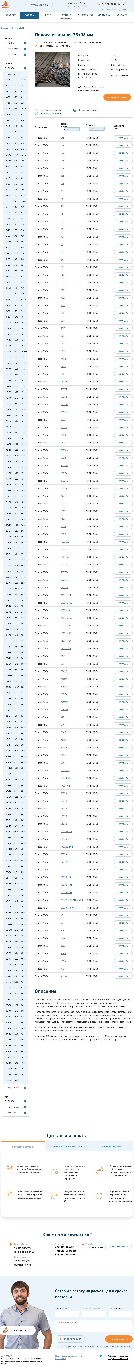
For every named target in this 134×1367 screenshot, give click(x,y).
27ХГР (64, 427)
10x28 (23, 323)
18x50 (15, 508)
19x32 (15, 513)
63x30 (23, 930)
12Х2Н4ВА (66, 625)
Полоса (29, 15)
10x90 (23, 346)
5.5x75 (8, 155)
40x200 (16, 768)
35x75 (23, 698)
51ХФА (64, 480)
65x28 (15, 947)
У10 (63, 930)
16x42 (23, 461)
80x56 (8, 1017)
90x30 (8, 1045)
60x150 (9, 924)
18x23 (15, 484)
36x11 (8, 722)
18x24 (23, 484)
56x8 (15, 878)
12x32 (8, 392)
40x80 (8, 762)
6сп (62, 183)
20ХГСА (64, 564)
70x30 (15, 964)
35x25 (23, 693)
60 (62, 267)
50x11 (15, 826)
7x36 (15, 213)
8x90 (15, 282)
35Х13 (64, 808)
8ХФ (63, 724)
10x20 (23, 317)
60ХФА (64, 488)
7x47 (15, 218)
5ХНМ (64, 755)
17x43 (23, 473)
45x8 (15, 779)
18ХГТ (64, 381)
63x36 (23, 936)
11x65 (8, 375)
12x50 (15, 403)
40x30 (15, 756)
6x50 (22, 178)
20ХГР (64, 419)
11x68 (15, 375)
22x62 (8, 589)
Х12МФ (64, 976)
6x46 (15, 178)
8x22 (15, 247)
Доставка (104, 15)
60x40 (23, 912)
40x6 (15, 733)
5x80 (8, 143)
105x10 (16, 1074)
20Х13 (64, 793)
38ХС (63, 442)
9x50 (8, 311)
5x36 (22, 120)
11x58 (15, 369)
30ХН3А (65, 557)
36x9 (15, 716)
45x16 (15, 791)
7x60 (15, 224)
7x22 (8, 207)
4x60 (8, 103)
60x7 (22, 895)
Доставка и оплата (87, 110)
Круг (48, 15)
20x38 (23, 536)
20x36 (15, 536)
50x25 (23, 831)
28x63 (15, 641)
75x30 (23, 982)
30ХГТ (64, 397)
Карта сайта (60, 1359)
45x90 (8, 814)
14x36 (23, 427)
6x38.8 (15, 172)
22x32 (8, 571)
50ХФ (63, 534)
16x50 (15, 467)
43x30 (8, 774)
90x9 (22, 1034)
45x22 (15, 797)
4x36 (22, 85)
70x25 (23, 959)
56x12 (23, 884)
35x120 (16, 704)
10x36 (8, 334)
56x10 (8, 884)
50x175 (9, 855)
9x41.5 (23, 299)
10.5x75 (9, 357)
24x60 (8, 594)
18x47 (8, 508)
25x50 (23, 612)
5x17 (8, 114)
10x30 (8, 328)
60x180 (16, 924)
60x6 (15, 895)
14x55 (15, 438)
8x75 (22, 276)
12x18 (8, 380)
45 (62, 244)
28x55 (8, 641)
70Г (63, 663)
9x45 (15, 305)
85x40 (8, 1028)
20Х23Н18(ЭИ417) (70, 907)
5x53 (15, 132)
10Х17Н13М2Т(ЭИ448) (72, 900)
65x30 (23, 947)
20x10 (23, 519)
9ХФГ (63, 732)
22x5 (22, 548)
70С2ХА (64, 709)
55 (62, 259)
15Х (63, 275)
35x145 (23, 704)
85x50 (23, 1028)
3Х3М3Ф (65, 770)
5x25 (15, 114)
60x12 (15, 901)
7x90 (15, 236)
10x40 (15, 334)
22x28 (15, 565)
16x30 (23, 456)
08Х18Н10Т (66, 884)
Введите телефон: (94, 1312)
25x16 (15, 606)
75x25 (8, 982)
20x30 (8, 536)
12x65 (15, 409)
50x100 (9, 849)
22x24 (15, 560)
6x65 (22, 184)
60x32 (8, 912)
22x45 (8, 583)
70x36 (8, 970)
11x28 (23, 357)
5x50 (8, 132)
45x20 (8, 797)
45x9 (22, 779)
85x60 (15, 1034)
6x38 (22, 166)
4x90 (8, 85)
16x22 (23, 450)
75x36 (16, 988)
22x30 (23, 565)
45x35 (8, 808)
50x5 (15, 814)
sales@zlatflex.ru (77, 3)
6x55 (8, 184)
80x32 (15, 1005)
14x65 (8, 444)
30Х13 (64, 801)
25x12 (23, 600)
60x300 (9, 930)
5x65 (8, 137)
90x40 (8, 1051)
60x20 (8, 907)
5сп (62, 175)
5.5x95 (8, 161)
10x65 (23, 340)
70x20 (15, 936)
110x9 (8, 1080)
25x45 (15, 612)
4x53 (15, 97)
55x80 (8, 872)
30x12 (15, 652)
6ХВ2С (64, 740)
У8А (63, 945)
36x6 (15, 710)
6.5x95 (15, 201)
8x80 (8, 282)
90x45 (15, 1051)
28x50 (23, 635)
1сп (62, 145)
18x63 (8, 513)
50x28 (8, 837)
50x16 (15, 831)
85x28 (23, 1017)
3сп (62, 160)
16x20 (15, 450)
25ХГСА (64, 572)
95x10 (8, 1063)
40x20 (23, 750)
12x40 (8, 398)
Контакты (123, 15)
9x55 (15, 311)
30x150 (23, 675)
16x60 (23, 467)
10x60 (15, 340)
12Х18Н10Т (66, 892)
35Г (63, 343)
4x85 (15, 109)
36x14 (23, 722)
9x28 (15, 294)
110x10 (16, 1080)
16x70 (15, 473)
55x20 (23, 860)
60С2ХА (64, 701)
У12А (63, 961)
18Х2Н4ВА (66, 633)
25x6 (22, 594)
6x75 (15, 189)
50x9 (22, 820)
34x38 (23, 687)
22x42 (23, 577)
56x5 (15, 872)
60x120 (23, 918)
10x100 (16, 351)
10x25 (15, 323)
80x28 (23, 999)
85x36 (23, 1022)
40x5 (8, 733)
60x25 (15, 907)
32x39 (8, 681)
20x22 (15, 525)
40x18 (15, 750)
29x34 (23, 641)
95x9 (22, 1057)
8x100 (23, 282)
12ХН (63, 496)
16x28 (15, 456)
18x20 (15, 479)
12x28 (15, 386)
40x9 (15, 739)
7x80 (22, 230)
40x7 (22, 733)
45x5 (15, 774)
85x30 (8, 1022)
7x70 (8, 230)
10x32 (15, 328)
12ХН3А (65, 541)
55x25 (15, 860)
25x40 (23, 606)
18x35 (15, 496)
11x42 (23, 363)
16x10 (23, 444)
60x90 (15, 918)
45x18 (23, 791)
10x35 (23, 328)
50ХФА (64, 473)
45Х (63, 305)
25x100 (16, 623)
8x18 (22, 242)
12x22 (23, 380)
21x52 (15, 548)
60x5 (8, 895)
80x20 (23, 993)
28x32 (15, 629)
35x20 (15, 693)
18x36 (23, 496)
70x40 (15, 970)
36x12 (15, 722)
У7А (63, 938)
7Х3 (63, 717)
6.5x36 (8, 201)
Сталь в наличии (66, 17)
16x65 (8, 473)
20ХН (63, 503)
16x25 (8, 456)
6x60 (15, 184)
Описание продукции (51, 110)
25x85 (8, 623)
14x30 (8, 427)
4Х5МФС (65, 747)
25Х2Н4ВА (66, 640)
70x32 (23, 964)
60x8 (8, 901)
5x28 (8, 120)
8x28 (15, 253)
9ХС (63, 762)
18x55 (23, 508)
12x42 (15, 398)
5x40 (8, 126)
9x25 (8, 294)
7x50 (22, 218)
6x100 (23, 195)
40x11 (8, 745)
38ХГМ (64, 412)
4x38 (8, 91)
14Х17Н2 (65, 862)
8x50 (8, 270)
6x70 (8, 189)
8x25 (22, 247)
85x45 (15, 1028)
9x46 (22, 305)
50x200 (16, 855)
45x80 (23, 808)
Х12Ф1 (64, 968)
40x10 (23, 739)
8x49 (22, 265)
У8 (62, 923)
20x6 (8, 519)
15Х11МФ (65, 785)
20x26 (15, 531)
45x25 (23, 797)
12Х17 (64, 869)
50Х (63, 313)
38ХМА (64, 450)
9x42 (8, 305)
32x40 (15, 681)
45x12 (23, 785)
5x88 (22, 143)
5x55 (22, 132)
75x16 (8, 976)
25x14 (8, 606)
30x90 (23, 670)
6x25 (15, 161)
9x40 (15, 299)
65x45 (8, 959)
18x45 (23, 502)
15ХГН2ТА (66, 595)
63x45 (15, 941)
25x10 (15, 600)
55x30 (15, 866)
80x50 (23, 1011)
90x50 (23, 1051)
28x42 (15, 635)
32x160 (16, 687)
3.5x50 (8, 80)
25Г (63, 328)
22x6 (8, 554)
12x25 (8, 386)
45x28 (8, 803)
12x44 (23, 398)
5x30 (15, 120)
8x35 (15, 259)
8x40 (15, 265)
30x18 (15, 658)
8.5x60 (8, 288)
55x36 (23, 866)
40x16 (8, 750)
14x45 (23, 432)
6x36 (15, 166)
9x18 (15, 288)
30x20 (23, 658)
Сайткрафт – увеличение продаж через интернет (118, 1357)
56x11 (15, 884)
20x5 (22, 513)
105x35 (23, 1074)
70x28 (8, 964)
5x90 (8, 149)
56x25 (15, 889)
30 (62, 221)
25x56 (8, 617)
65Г (63, 656)
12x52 (23, 403)
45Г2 (63, 358)
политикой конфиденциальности (114, 1346)
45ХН (63, 518)
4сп (62, 168)
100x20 (16, 1069)
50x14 (8, 831)
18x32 (8, 496)
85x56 (8, 1034)
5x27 (22, 114)
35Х (63, 290)
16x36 (8, 461)
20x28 (23, 531)
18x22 (8, 484)
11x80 (23, 375)
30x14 (23, 652)
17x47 (8, 479)
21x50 (8, 548)
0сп (62, 137)
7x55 (8, 224)
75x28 (15, 982)
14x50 (8, 438)
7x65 (22, 224)
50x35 (8, 843)
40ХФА (64, 465)
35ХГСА (64, 587)
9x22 (22, 288)
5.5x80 (15, 155)
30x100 (9, 675)
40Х (63, 297)
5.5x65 (23, 149)
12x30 (23, 386)
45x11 (15, 785)
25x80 (23, 617)
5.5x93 (23, 155)
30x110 (16, 675)
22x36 (23, 571)
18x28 (15, 490)
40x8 (8, 739)
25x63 (15, 617)
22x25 (23, 560)
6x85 (8, 195)
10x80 (15, 346)
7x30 (8, 213)
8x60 (22, 270)
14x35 (15, 427)
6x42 (8, 178)
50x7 (8, 820)
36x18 (15, 727)
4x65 (15, 103)
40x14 (23, 745)
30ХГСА (64, 579)
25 (62, 214)
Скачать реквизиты (118, 1246)
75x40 (23, 988)
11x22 (15, 357)
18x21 (23, 479)
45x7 (8, 779)
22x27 (8, 565)
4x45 (22, 91)
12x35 (15, 392)
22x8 (15, 554)
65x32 (8, 953)
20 (62, 206)
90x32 (15, 1045)
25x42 (8, 612)
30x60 (15, 670)
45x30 (15, 803)
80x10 (15, 993)
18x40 (8, 502)
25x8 (8, 600)
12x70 (23, 409)
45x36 (15, 808)
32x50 (8, 687)
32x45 (23, 681)
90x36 (23, 1045)
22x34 (15, 571)
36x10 (23, 716)
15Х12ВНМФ (67, 846)
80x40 (8, 1011)
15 (62, 198)
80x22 (8, 999)
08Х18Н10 (66, 877)
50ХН (63, 526)
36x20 (23, 727)
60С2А (64, 679)
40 (62, 236)
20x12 (8, 525)
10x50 (8, 340)
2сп (62, 153)
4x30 (15, 85)
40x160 (9, 768)
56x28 (23, 889)
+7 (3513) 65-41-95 (65, 1254)
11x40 (15, 363)
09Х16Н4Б (66, 839)
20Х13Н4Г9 (66, 831)
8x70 (15, 276)
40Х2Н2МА (66, 610)
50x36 (15, 843)
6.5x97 (23, 201)
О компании (85, 15)
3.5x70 (23, 80)
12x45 (8, 403)
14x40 (8, 432)
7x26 (15, 207)
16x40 (15, 461)
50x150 (16, 849)
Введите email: (121, 1312)
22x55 (23, 583)
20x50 (23, 542)
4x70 (22, 103)
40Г (63, 351)
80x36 (23, 1005)
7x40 (22, 213)
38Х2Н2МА (66, 602)
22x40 (15, 577)
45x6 (22, 774)
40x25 (8, 756)
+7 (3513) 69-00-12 (113, 3)
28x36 (23, 629)
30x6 (15, 646)
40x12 (15, 745)
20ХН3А (65, 549)
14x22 (23, 415)
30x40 (15, 664)
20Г (63, 320)
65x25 (8, 947)
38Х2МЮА (66, 648)
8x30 (22, 253)
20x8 (15, 519)
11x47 (8, 369)
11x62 (23, 369)
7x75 (15, 230)
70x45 (23, 970)
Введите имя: (67, 1312)
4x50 (8, 97)
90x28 (23, 1040)
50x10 (8, 826)
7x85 (8, 236)
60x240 (23, 924)
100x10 (9, 1069)
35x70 (15, 698)
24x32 (23, 589)
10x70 (8, 346)
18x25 (8, 490)
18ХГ (63, 366)
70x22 (15, 959)
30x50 (8, 670)
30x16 (8, 658)
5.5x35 (15, 149)
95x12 (15, 1063)
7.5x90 (15, 242)
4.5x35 (23, 109)
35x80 (8, 704)
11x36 (8, 363)
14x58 (23, 438)
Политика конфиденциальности (69, 1356)
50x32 (23, 837)
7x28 (22, 207)
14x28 (23, 421)
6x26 (22, 161)
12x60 (8, 409)
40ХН (63, 511)
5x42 (15, 126)
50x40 (23, 843)
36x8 (8, 716)
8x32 (8, 259)
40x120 (23, 762)
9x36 (8, 299)
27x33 (8, 629)
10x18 (15, 317)
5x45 (22, 126)
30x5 (8, 646)
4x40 (15, 91)
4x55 (22, 97)
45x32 (23, 803)
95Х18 (64, 823)
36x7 (22, 710)
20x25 (8, 531)
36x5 (8, 710)
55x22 (8, 860)
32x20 (8, 664)
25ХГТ (64, 389)
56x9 (22, 878)
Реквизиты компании (51, 113)
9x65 (8, 317)
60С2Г (64, 686)
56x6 (22, 872)
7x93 (22, 236)
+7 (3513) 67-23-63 (65, 1250)
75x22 (23, 976)
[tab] (23, 1146)
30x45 (23, 664)
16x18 (8, 450)
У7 (62, 915)
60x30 (23, 907)
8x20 (8, 247)
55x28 (8, 866)
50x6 (22, 814)
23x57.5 (16, 589)
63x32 (8, 936)
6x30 (8, 166)
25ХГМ (64, 404)
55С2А (64, 671)
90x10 (8, 1040)
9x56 (22, 311)
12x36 (23, 392)
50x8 (15, 820)
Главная (4, 28)
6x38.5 (8, 172)
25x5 (15, 594)
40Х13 (64, 816)
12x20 (15, 380)
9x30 (22, 294)
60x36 (15, 912)
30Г (63, 336)
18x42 (15, 502)
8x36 (22, 259)
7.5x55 (8, 242)
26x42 (23, 623)
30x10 (8, 652)
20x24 (23, 525)
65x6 (22, 941)
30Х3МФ (65, 457)
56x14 (8, 889)
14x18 (8, 415)
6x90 (15, 195)
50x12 (23, 826)
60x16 (23, 901)
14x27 (15, 421)
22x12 (8, 560)
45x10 (8, 785)
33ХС (63, 435)
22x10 (23, 554)
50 (62, 252)
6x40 (22, 172)
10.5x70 (23, 351)
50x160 (23, 849)
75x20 (15, 976)
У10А (63, 953)
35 (62, 229)
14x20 (15, 415)
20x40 (8, 542)
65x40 (23, 953)
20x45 (15, 542)
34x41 (8, 693)
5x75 (22, 137)
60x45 (15, 930)
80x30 (8, 1005)
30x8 (22, 646)
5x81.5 (15, 143)
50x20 (23, 768)
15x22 (15, 444)
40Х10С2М (66, 778)
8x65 (8, 276)
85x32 (15, 1022)
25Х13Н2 (65, 854)
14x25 (8, 421)
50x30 (15, 837)
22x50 (15, 583)
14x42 (15, 432)
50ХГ (63, 374)
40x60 (23, 756)
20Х (63, 282)
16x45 (8, 467)
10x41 (23, 334)
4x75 (8, 109)
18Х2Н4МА (66, 618)
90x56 (8, 1057)
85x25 (15, 1017)
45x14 (8, 791)
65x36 (15, 953)
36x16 (8, 727)
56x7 (8, 878)
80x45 (15, 1011)
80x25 (15, 999)
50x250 (23, 855)
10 (62, 191)
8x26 (8, 253)
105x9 (8, 1074)
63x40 (8, 941)
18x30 (23, 490)
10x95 (8, 351)
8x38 (8, 265)
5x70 (15, 137)
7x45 (8, 218)
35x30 (8, 698)
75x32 (8, 988)
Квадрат (11, 15)
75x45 (8, 993)
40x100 (16, 762)
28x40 (8, 635)
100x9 (23, 1063)
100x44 (23, 1069)
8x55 (15, 270)
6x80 (22, 189)
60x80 (8, 918)
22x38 (8, 577)
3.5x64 (15, 80)
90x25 (15, 1040)
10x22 (8, 323)
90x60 (15, 1057)
